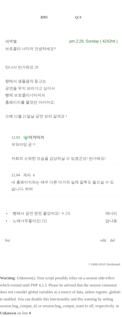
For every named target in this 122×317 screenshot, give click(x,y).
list (7, 240)
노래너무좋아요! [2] (30, 221)
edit (104, 240)
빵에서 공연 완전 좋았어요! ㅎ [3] (41, 213)
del (113, 240)
